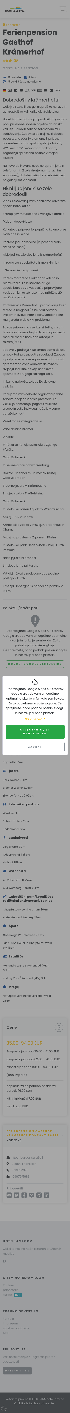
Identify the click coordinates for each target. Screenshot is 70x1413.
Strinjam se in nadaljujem (35, 731)
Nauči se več (35, 719)
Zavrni (35, 746)
